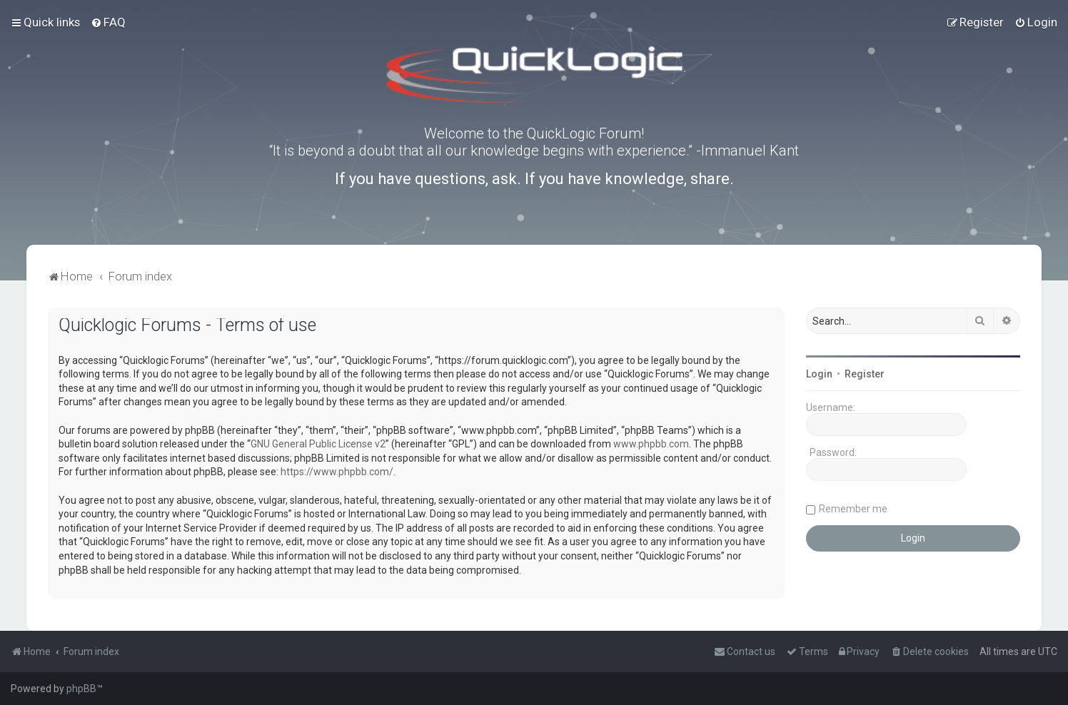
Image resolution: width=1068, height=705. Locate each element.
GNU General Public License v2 (318, 444)
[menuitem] (108, 22)
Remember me (853, 508)
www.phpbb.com (651, 444)
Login (819, 374)
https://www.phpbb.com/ (337, 471)
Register (865, 374)
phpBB (81, 688)
